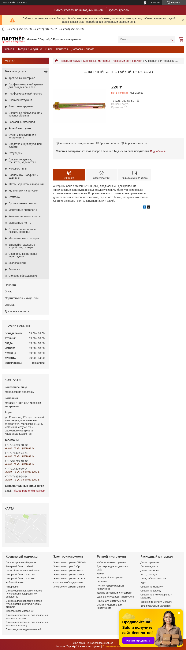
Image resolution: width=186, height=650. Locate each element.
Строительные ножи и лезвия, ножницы (22, 230)
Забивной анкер (15, 582)
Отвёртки (102, 581)
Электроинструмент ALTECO (69, 578)
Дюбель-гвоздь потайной (20, 610)
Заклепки (14, 269)
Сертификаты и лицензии (22, 298)
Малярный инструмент (110, 577)
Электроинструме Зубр (66, 566)
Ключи (100, 573)
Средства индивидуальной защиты (25, 145)
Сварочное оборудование (68, 582)
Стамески (14, 196)
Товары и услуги (28, 49)
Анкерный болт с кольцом (20, 574)
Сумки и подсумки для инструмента (22, 136)
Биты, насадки (148, 574)
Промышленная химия (22, 203)
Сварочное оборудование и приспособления (26, 114)
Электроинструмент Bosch (68, 570)
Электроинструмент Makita (68, 574)
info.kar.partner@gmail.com (29, 490)
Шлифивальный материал (155, 605)
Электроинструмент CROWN (69, 562)
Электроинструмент (21, 106)
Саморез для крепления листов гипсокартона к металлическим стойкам (24, 604)
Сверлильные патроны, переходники (23, 255)
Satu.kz (109, 643)
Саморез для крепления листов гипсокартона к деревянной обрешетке (24, 593)
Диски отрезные (149, 562)
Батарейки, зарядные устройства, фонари (22, 246)
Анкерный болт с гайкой (127, 60)
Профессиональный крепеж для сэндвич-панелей (26, 86)
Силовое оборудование (23, 275)
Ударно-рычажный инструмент (114, 592)
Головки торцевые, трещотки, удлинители (22, 161)
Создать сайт (8, 2)
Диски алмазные (149, 570)
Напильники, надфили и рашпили (23, 176)
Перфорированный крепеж (25, 93)
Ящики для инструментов (111, 600)
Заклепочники (17, 262)
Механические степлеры (24, 238)
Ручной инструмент (20, 128)
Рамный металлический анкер (23, 570)
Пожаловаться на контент (116, 646)
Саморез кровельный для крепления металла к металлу (27, 624)
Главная (9, 49)
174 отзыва (154, 2)
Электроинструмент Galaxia (69, 586)
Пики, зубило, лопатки (153, 578)
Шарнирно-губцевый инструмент (115, 596)
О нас (48, 49)
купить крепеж (119, 10)
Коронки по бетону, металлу (156, 601)
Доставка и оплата (83, 49)
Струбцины (15, 153)
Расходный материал (22, 121)
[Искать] (171, 39)
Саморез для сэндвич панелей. (24, 629)
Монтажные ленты (20, 222)
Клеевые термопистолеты (24, 216)
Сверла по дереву (150, 590)
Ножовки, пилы (18, 168)
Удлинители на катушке (23, 190)
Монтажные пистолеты (23, 209)
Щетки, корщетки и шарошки (26, 184)
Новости (10, 285)
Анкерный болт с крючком (20, 578)
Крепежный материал (96, 60)
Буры (143, 582)
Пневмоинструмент (20, 100)
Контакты (62, 49)
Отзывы (10, 304)
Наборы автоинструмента (111, 562)
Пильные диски (149, 566)
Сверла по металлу (151, 586)
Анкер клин (12, 586)
